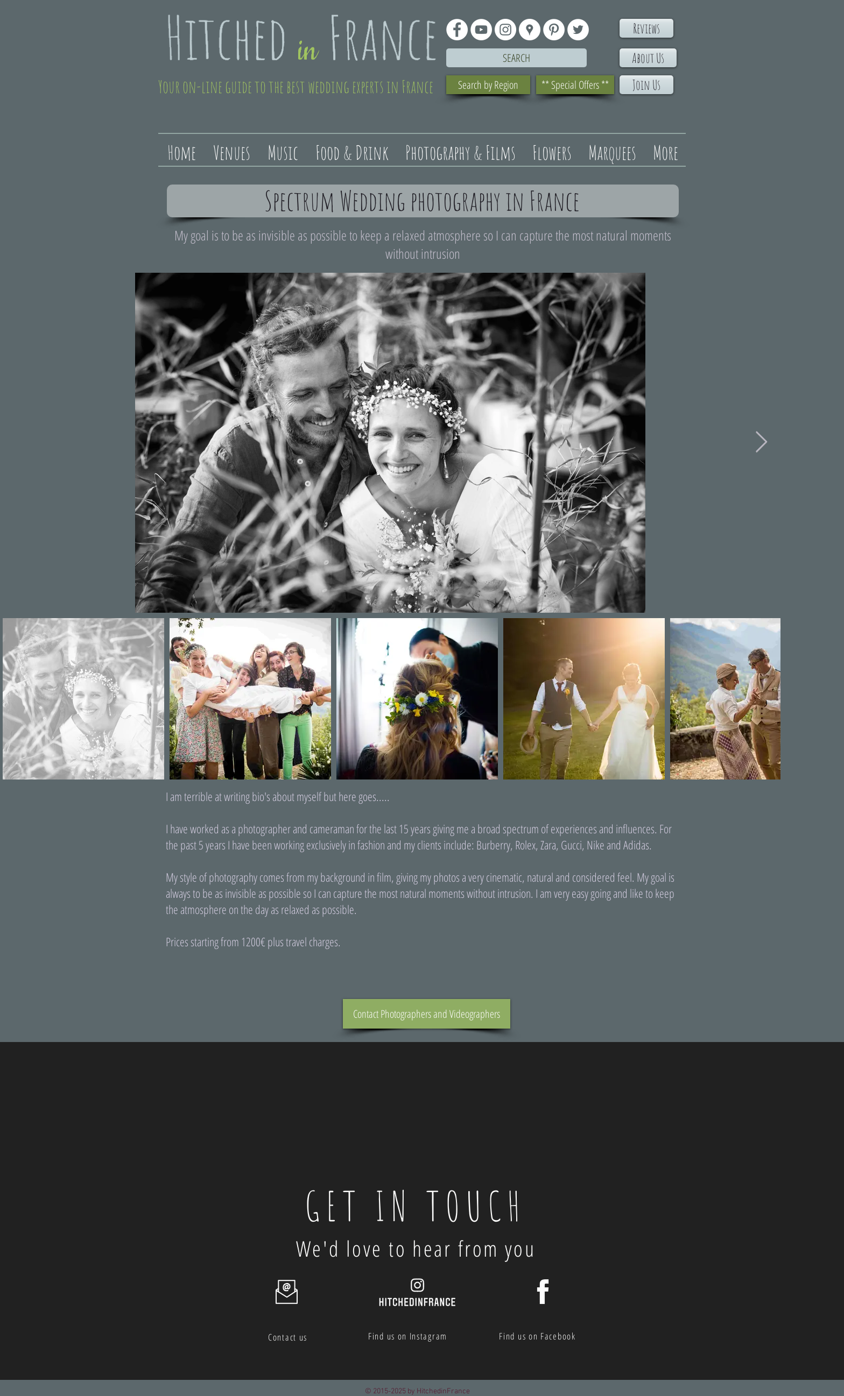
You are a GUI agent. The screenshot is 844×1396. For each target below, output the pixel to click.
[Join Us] (646, 84)
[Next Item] (761, 442)
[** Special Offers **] (575, 84)
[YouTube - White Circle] (481, 29)
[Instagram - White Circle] (505, 29)
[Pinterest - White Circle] (554, 29)
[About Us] (648, 57)
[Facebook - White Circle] (457, 29)
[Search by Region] (488, 84)
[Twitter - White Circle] (578, 29)
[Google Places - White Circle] (529, 29)
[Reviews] (646, 28)
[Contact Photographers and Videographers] (426, 1014)
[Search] (516, 57)
